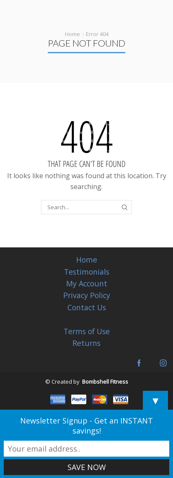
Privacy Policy (86, 295)
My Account (86, 283)
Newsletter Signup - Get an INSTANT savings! (86, 426)
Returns (86, 343)
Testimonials (86, 272)
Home (72, 34)
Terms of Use (87, 331)
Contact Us (86, 307)
